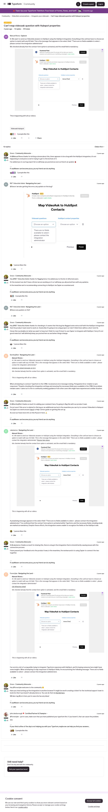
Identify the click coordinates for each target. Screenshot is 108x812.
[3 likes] (19, 173)
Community (6, 16)
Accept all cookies (94, 801)
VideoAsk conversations (20, 16)
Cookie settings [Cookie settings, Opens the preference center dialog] (94, 806)
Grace (12, 153)
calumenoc (14, 430)
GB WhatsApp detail (19, 587)
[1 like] (18, 265)
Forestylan (14, 573)
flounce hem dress (43, 440)
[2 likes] (19, 296)
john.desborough (16, 713)
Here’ (32, 409)
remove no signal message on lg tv (24, 368)
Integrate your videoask (40, 16)
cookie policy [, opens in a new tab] (23, 807)
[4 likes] (19, 134)
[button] (4, 4)
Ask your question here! (18, 769)
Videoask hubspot (17, 128)
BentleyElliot (14, 355)
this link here (60, 693)
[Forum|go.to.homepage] (40, 4)
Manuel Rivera (15, 36)
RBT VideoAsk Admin (17, 183)
